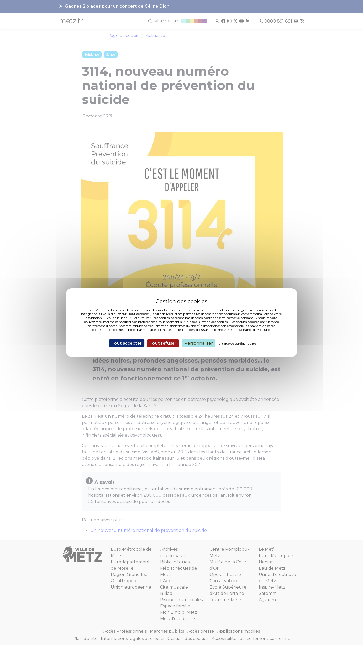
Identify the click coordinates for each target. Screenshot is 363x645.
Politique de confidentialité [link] (236, 343)
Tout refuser (163, 342)
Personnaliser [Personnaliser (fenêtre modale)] (198, 342)
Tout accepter (127, 342)
